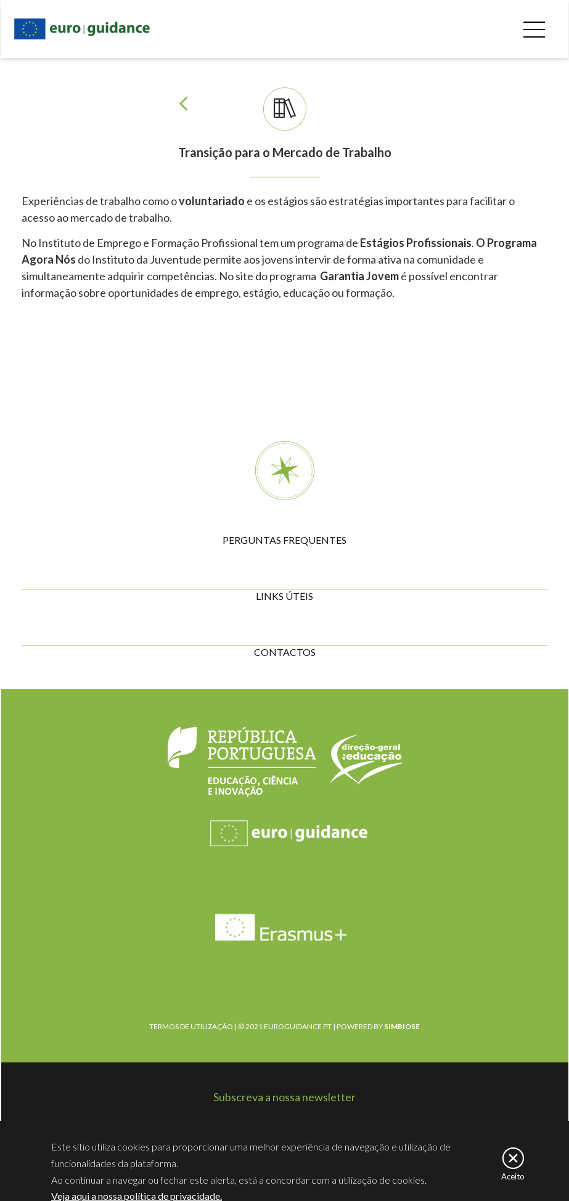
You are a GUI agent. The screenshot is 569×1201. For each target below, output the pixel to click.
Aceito (513, 1178)
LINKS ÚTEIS (284, 596)
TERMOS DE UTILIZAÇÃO (191, 1026)
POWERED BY (378, 1026)
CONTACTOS (285, 652)
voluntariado (213, 201)
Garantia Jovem (358, 276)
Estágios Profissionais (416, 242)
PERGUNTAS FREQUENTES (284, 540)
